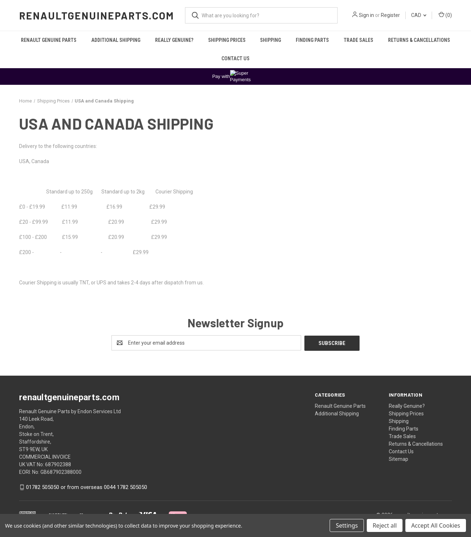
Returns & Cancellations (419, 40)
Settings (347, 525)
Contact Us (235, 58)
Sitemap (398, 459)
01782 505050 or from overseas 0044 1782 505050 (86, 487)
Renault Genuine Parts (48, 40)
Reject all (385, 525)
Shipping (270, 40)
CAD (418, 15)
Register (390, 15)
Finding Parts (312, 40)
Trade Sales (358, 40)
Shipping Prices (227, 40)
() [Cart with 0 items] (445, 15)
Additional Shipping (115, 40)
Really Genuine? (174, 40)
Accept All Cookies (435, 525)
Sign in (366, 15)
